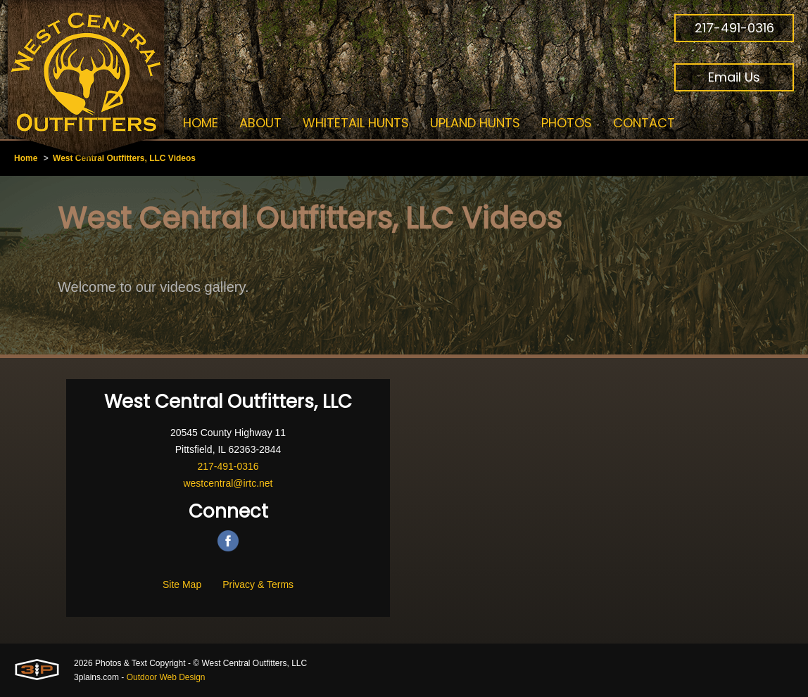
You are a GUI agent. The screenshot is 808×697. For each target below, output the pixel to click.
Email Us (734, 77)
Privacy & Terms (257, 584)
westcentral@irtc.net (227, 483)
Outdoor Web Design (166, 677)
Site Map (182, 584)
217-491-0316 (734, 28)
